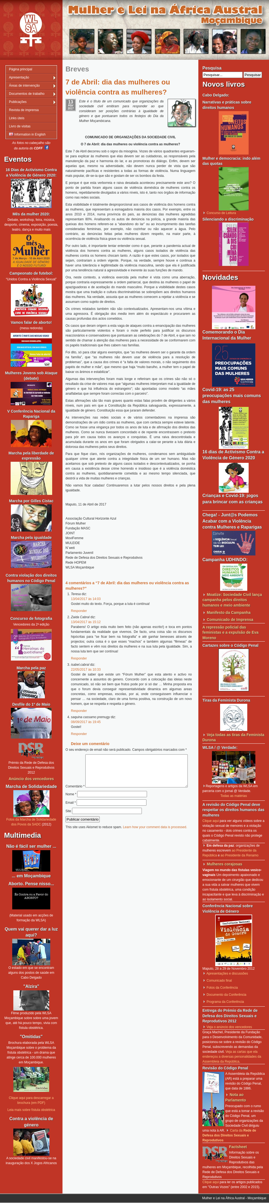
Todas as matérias (233, 796)
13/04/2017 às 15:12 (86, 622)
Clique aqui (210, 821)
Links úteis (16, 118)
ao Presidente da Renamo (239, 855)
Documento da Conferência (226, 995)
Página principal (20, 69)
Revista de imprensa (24, 110)
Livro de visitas (19, 126)
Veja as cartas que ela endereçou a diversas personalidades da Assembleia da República (231, 1056)
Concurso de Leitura (221, 213)
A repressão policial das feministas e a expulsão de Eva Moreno (230, 632)
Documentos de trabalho (27, 94)
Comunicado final (219, 980)
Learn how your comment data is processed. (155, 838)
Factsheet (238, 1147)
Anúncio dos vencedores (31, 779)
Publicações (18, 102)
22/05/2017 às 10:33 (86, 669)
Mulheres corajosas (224, 864)
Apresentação (19, 77)
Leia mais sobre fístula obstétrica (31, 1110)
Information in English (27, 134)
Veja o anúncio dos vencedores (229, 1027)
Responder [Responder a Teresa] (79, 611)
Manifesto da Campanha (229, 612)
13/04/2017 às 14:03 (86, 599)
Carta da (229, 1135)
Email (70, 814)
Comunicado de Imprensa (230, 619)
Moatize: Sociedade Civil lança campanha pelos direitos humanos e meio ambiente (232, 599)
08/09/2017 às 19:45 (86, 722)
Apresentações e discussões (227, 973)
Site (68, 822)
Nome (70, 806)
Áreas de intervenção (24, 85)
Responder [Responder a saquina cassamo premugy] (79, 734)
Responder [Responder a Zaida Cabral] (79, 658)
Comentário (128, 757)
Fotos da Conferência (222, 988)
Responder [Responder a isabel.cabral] (79, 711)
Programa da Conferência (225, 1002)
